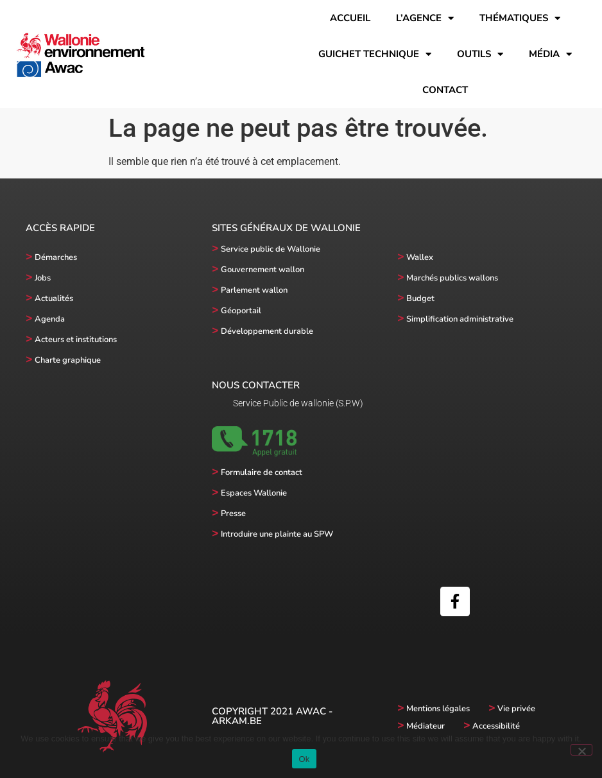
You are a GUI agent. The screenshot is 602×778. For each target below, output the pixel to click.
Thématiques (519, 18)
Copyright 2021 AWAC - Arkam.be (272, 716)
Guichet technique (374, 54)
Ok (303, 759)
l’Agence (425, 18)
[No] (581, 750)
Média (550, 54)
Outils (480, 54)
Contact (445, 89)
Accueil (350, 18)
